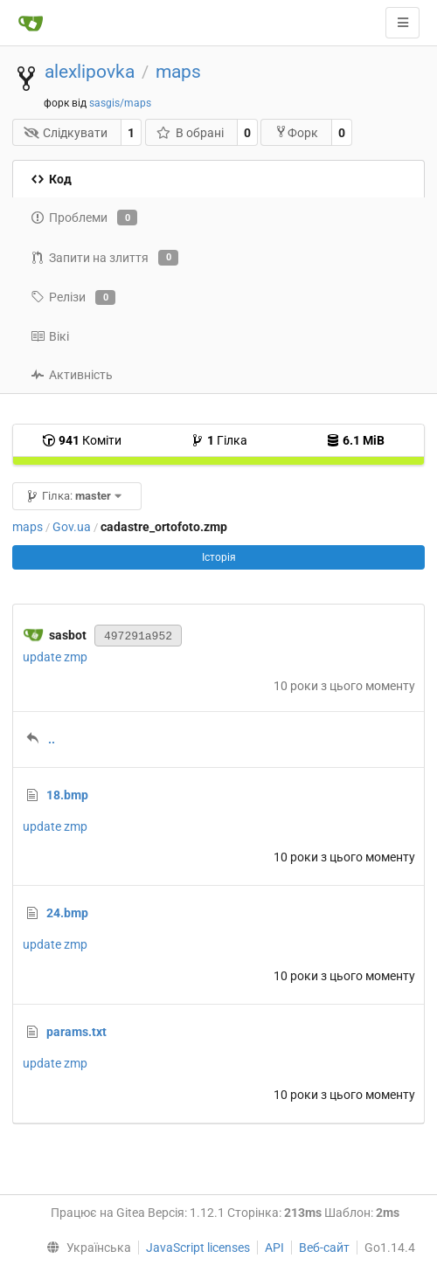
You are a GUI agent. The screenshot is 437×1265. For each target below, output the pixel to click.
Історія (219, 557)
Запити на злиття (104, 258)
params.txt (76, 1032)
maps (178, 71)
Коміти (81, 440)
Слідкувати (66, 133)
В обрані (190, 133)
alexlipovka (90, 71)
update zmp (55, 657)
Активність (72, 375)
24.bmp (67, 913)
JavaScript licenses (198, 1248)
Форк (296, 132)
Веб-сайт (324, 1248)
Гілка (219, 440)
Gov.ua (71, 527)
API (274, 1248)
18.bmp (67, 795)
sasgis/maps (120, 103)
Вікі (50, 336)
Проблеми (84, 217)
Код (51, 179)
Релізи (73, 298)
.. (51, 739)
